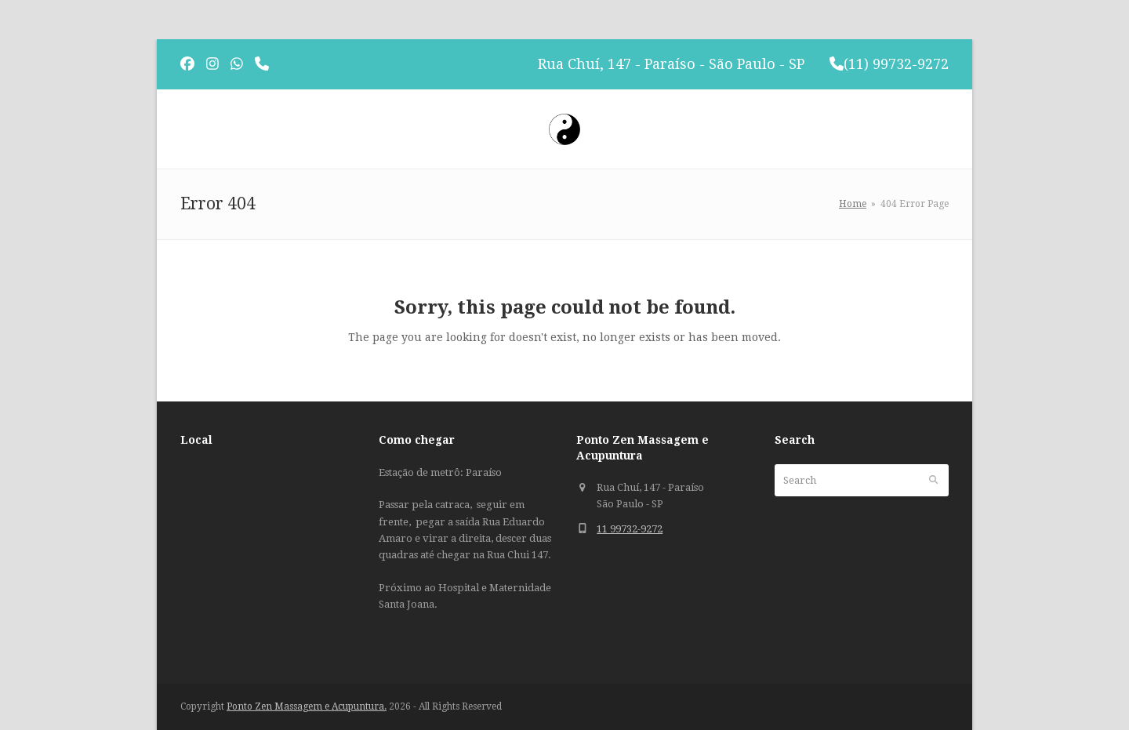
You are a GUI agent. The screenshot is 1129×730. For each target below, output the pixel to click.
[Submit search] (933, 480)
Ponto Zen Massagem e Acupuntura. (307, 706)
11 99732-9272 (630, 529)
